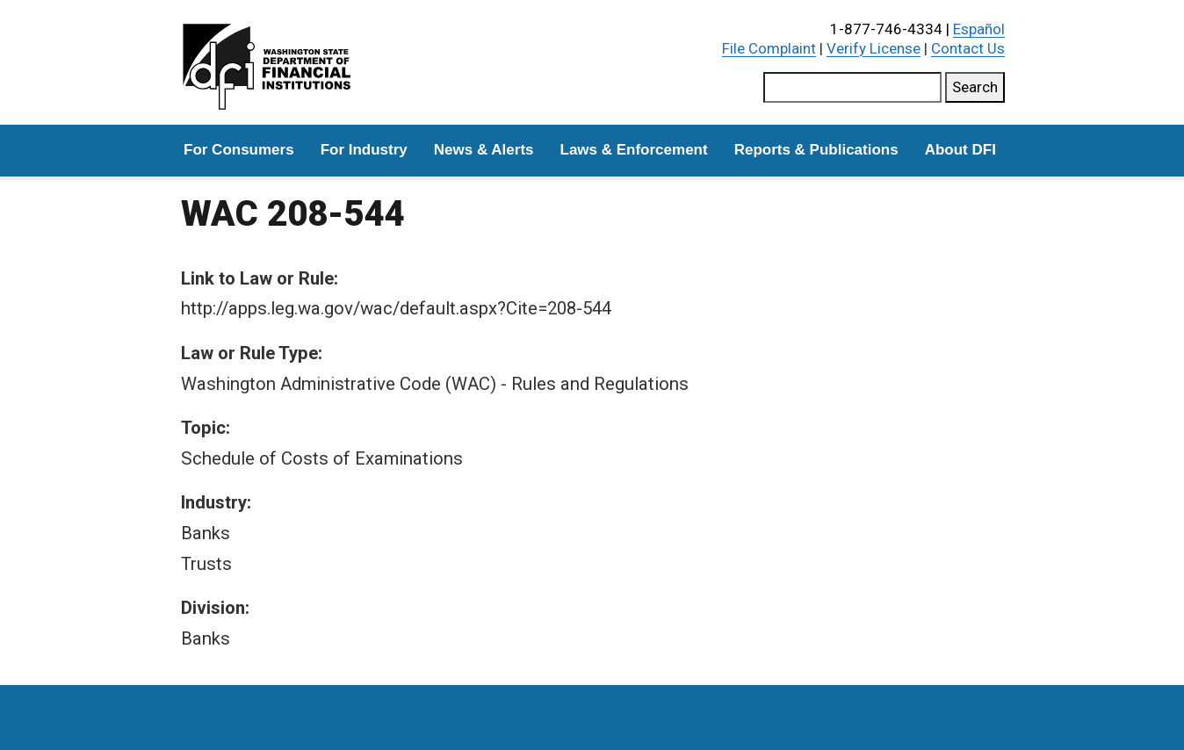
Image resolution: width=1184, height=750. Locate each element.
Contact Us (968, 48)
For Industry (364, 149)
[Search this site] (852, 87)
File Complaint (769, 48)
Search (975, 87)
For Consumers (239, 149)
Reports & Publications (816, 149)
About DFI (960, 149)
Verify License (873, 48)
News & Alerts (484, 149)
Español (979, 29)
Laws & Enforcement (634, 149)
